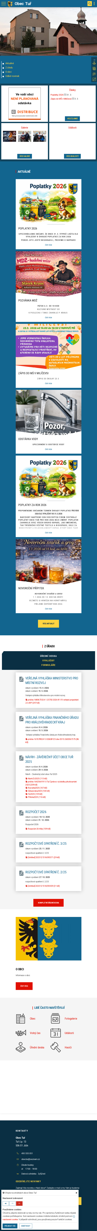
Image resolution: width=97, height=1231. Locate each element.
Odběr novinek (12, 76)
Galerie (24, 127)
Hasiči (68, 1047)
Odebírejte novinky (28, 1181)
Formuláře (48, 665)
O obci (8, 71)
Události (72, 127)
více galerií (25, 156)
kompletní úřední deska (48, 903)
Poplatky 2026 (57, 94)
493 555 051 (27, 1153)
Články (72, 90)
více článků (72, 118)
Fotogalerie (71, 1018)
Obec (32, 1018)
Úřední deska (48, 656)
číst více (48, 245)
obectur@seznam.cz (30, 1159)
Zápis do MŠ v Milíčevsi (61, 98)
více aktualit (48, 623)
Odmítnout (25, 1226)
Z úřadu (9, 67)
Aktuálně (9, 63)
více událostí (72, 156)
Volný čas (35, 1033)
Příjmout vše (10, 1226)
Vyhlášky (48, 661)
